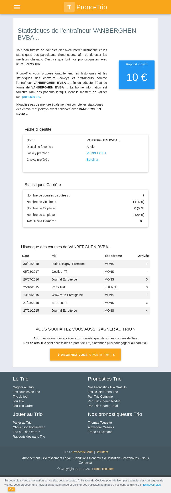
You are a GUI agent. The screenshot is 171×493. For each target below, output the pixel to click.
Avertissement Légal (57, 458)
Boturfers (102, 452)
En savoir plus (152, 484)
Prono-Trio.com (103, 469)
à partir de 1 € (85, 355)
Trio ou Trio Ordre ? (26, 432)
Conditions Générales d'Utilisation (96, 458)
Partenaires (131, 458)
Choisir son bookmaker (29, 427)
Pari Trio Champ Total (103, 406)
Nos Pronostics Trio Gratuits (107, 387)
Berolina (92, 159)
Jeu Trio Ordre (23, 406)
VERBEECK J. (97, 153)
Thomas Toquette (100, 422)
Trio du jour (20, 396)
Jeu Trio (18, 401)
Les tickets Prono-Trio (103, 392)
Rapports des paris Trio (29, 436)
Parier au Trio (22, 422)
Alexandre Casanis (101, 427)
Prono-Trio (85, 7)
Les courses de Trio (26, 392)
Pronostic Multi (83, 452)
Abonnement (31, 458)
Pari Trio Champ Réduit (104, 401)
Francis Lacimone (100, 432)
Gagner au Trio (23, 387)
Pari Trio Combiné (100, 396)
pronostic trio (31, 96)
